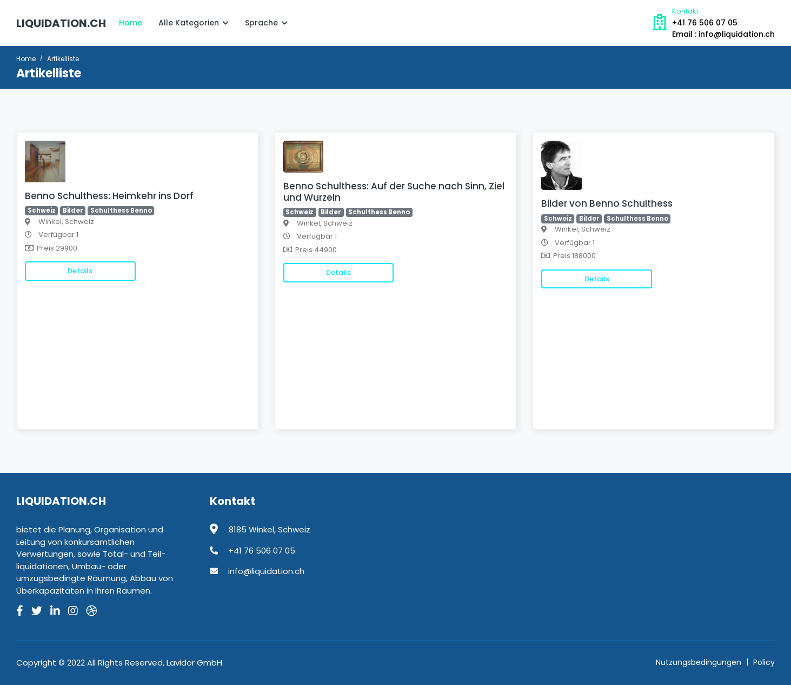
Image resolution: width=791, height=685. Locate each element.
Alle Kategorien (193, 22)
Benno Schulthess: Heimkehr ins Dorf (109, 195)
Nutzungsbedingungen (698, 662)
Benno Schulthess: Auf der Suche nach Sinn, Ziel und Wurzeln (393, 192)
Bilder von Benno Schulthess (607, 203)
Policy (764, 662)
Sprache (266, 22)
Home (130, 22)
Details (80, 271)
